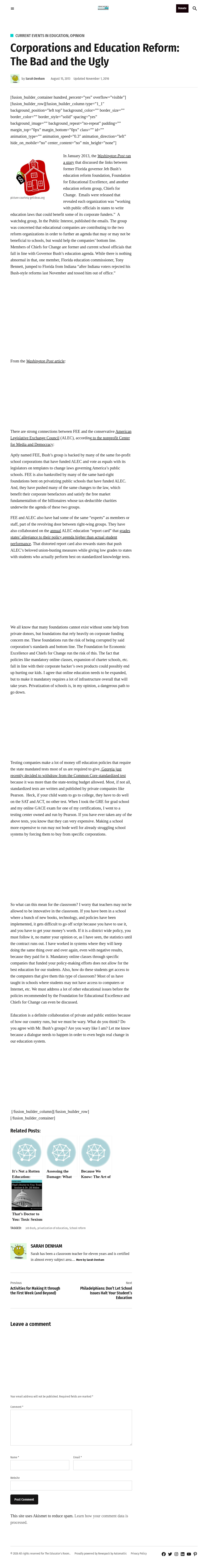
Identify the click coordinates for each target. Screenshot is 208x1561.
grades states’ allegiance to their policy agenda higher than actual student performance (70, 537)
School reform (77, 1228)
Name (14, 1457)
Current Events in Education (41, 35)
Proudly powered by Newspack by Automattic (101, 1553)
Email (77, 1457)
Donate (182, 8)
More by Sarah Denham (90, 1260)
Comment (16, 1407)
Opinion (77, 35)
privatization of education (52, 1228)
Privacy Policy (139, 1553)
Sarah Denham (35, 79)
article (45, 361)
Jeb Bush (31, 1228)
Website (15, 1478)
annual (55, 530)
